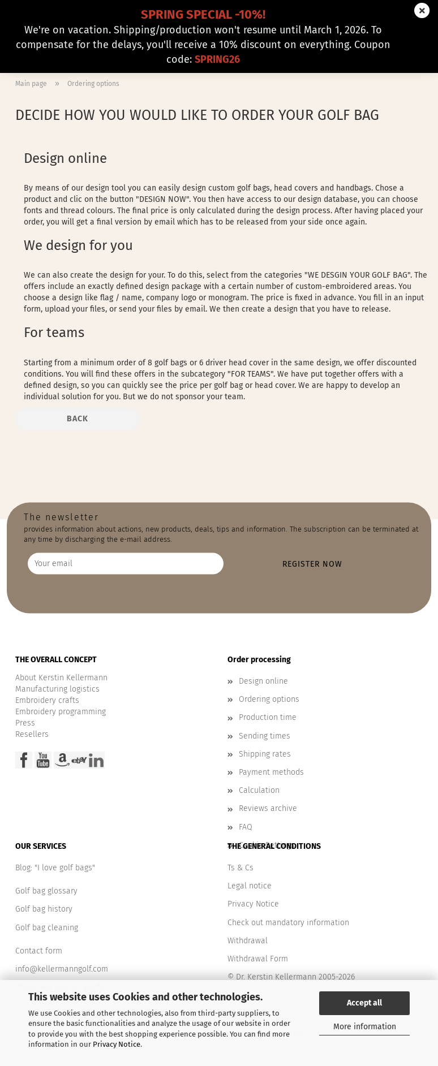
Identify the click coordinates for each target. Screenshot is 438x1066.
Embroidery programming (60, 712)
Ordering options (269, 699)
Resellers (32, 734)
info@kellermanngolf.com (61, 969)
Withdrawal (247, 941)
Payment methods (271, 772)
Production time (268, 717)
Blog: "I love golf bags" (55, 868)
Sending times (264, 736)
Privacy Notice (116, 1044)
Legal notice (249, 886)
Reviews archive (268, 808)
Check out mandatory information (288, 922)
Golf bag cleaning (46, 928)
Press (25, 723)
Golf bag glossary (46, 891)
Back (77, 419)
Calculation (259, 790)
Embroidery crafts (47, 700)
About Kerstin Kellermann (61, 678)
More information (364, 1027)
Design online (263, 681)
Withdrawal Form (257, 959)
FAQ (245, 827)
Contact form (38, 951)
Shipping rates (265, 754)
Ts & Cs (240, 868)
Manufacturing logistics (57, 689)
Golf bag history (43, 909)
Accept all (364, 1003)
